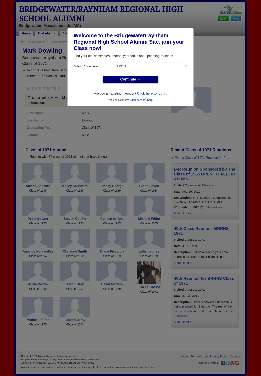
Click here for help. (141, 99)
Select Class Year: (87, 66)
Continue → (130, 79)
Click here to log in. (152, 93)
